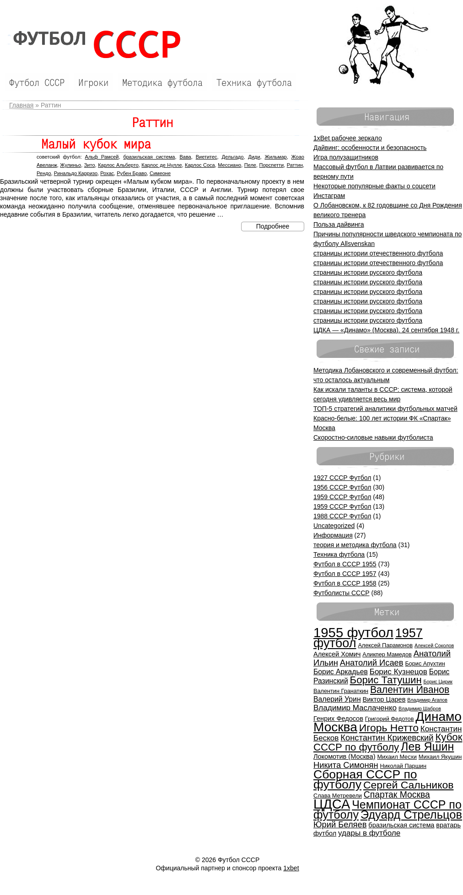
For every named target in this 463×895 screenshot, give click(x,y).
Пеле (250, 165)
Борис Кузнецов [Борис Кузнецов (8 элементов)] (398, 671)
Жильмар (275, 157)
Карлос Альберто (118, 165)
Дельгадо (233, 157)
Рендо (44, 173)
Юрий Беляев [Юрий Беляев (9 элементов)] (339, 824)
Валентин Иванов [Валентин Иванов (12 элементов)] (409, 689)
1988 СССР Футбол (342, 516)
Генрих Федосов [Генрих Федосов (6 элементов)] (338, 718)
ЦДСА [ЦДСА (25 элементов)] (331, 804)
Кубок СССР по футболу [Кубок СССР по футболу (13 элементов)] (387, 742)
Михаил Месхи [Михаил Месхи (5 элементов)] (397, 756)
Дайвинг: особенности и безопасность (369, 147)
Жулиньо (70, 165)
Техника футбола (339, 554)
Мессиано (229, 165)
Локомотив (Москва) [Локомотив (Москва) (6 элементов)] (344, 756)
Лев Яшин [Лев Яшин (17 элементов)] (427, 746)
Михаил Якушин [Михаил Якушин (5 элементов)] (440, 756)
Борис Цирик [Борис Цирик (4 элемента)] (438, 681)
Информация (333, 535)
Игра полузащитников (345, 157)
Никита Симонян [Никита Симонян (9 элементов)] (345, 765)
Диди (254, 157)
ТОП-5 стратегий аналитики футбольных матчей (385, 408)
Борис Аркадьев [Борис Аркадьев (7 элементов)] (340, 672)
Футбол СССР (92, 45)
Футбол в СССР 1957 (345, 573)
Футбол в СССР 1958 (345, 583)
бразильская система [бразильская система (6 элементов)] (401, 825)
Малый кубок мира (96, 144)
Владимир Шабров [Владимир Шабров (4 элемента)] (419, 708)
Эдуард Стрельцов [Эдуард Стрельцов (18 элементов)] (411, 814)
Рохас (107, 173)
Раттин (295, 165)
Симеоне (160, 173)
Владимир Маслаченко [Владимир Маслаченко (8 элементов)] (355, 707)
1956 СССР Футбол (342, 487)
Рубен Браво (132, 173)
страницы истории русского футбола (367, 272)
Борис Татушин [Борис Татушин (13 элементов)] (386, 680)
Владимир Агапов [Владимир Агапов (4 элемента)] (427, 700)
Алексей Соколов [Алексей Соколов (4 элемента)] (434, 645)
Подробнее (273, 226)
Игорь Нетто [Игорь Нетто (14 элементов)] (389, 728)
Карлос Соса (200, 165)
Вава (185, 157)
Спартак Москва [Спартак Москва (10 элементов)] (397, 794)
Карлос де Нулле (161, 165)
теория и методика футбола (355, 545)
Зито (89, 165)
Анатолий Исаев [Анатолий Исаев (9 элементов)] (372, 662)
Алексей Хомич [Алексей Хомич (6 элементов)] (337, 654)
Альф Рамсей (102, 157)
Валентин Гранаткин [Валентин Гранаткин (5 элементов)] (340, 690)
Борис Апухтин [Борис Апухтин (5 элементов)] (425, 663)
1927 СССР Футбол (342, 477)
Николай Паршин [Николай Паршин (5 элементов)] (403, 765)
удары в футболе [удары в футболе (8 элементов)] (369, 833)
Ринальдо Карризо (75, 173)
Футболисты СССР (341, 593)
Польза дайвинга (338, 224)
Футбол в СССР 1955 (345, 564)
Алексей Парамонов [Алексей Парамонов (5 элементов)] (385, 645)
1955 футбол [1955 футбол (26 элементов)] (353, 632)
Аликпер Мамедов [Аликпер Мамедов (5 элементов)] (387, 654)
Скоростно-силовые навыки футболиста (373, 437)
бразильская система (149, 157)
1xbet (291, 868)
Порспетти (271, 165)
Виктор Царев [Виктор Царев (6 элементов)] (384, 699)
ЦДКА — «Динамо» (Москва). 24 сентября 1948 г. (386, 330)
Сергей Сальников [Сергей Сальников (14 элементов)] (408, 785)
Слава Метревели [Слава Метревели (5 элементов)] (337, 795)
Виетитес (206, 157)
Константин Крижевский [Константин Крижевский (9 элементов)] (386, 737)
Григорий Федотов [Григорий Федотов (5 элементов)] (389, 718)
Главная (21, 105)
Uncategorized (334, 525)
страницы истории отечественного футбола (378, 253)
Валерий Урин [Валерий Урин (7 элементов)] (337, 699)
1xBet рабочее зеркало (347, 138)
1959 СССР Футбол (342, 497)
